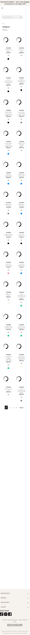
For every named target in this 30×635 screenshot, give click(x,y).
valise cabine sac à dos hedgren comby (8, 113)
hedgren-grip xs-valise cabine (21, 145)
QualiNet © (25, 633)
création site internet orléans (14, 633)
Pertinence (5, 30)
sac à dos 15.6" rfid (8, 389)
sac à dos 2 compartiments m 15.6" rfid (21, 358)
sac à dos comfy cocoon (21, 235)
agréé (22, 633)
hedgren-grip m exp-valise (21, 175)
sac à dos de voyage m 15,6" (21, 327)
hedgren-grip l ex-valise (8, 205)
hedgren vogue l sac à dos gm (8, 235)
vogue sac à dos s (8, 50)
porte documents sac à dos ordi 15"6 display (8, 81)
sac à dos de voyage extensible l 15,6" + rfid (8, 358)
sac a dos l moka (21, 50)
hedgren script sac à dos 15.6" (8, 327)
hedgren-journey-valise (8, 175)
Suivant (22, 407)
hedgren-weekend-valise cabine (21, 81)
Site (20, 633)
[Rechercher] (12, 17)
